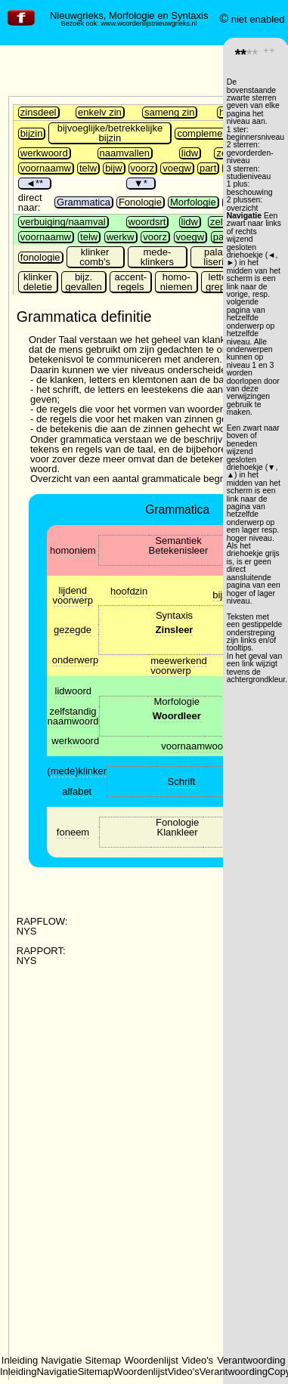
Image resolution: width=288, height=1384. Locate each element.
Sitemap (103, 1360)
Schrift (182, 781)
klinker (93, 771)
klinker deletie (37, 281)
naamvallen (125, 153)
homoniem (73, 550)
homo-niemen (176, 281)
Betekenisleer (179, 550)
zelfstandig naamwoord (73, 716)
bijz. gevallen (83, 281)
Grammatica (83, 202)
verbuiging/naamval (63, 221)
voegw (177, 168)
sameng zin (169, 112)
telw (88, 168)
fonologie (40, 257)
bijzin (31, 133)
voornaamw (45, 168)
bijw (113, 168)
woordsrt (147, 221)
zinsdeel (38, 112)
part (208, 168)
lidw (189, 153)
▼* (141, 183)
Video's (197, 1360)
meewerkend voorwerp (178, 665)
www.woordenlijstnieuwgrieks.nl (149, 23)
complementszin (212, 133)
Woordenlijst (151, 1360)
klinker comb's (94, 256)
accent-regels (130, 281)
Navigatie (61, 1360)
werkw (121, 237)
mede (63, 771)
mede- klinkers (157, 256)
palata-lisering (218, 256)
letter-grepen (221, 281)
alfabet (76, 791)
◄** (34, 183)
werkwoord (44, 153)
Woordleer (177, 715)
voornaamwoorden (202, 746)
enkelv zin (100, 112)
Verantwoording (251, 1360)
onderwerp (75, 660)
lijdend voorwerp (73, 595)
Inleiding (20, 1360)
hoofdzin (128, 591)
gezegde (72, 629)
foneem (73, 832)
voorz (143, 168)
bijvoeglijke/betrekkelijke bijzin (110, 133)
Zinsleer (175, 629)
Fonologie (140, 202)
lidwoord (73, 691)
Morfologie (193, 202)
